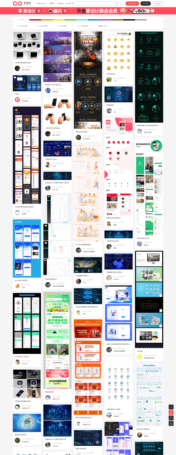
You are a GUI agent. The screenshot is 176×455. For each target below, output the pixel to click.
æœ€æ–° (52, 3)
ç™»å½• (158, 4)
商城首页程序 (49, 392)
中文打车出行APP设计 (22, 357)
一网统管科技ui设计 (112, 241)
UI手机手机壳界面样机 (52, 128)
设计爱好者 (60, 89)
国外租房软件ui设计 (143, 238)
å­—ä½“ (68, 3)
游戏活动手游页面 (82, 132)
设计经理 (120, 413)
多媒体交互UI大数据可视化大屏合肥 (57, 183)
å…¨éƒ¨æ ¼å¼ (43, 26)
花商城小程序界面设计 (113, 218)
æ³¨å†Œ (145, 4)
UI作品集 (140, 351)
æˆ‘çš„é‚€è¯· (132, 3)
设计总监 (29, 67)
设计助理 (120, 222)
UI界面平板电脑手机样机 (23, 63)
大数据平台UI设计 (51, 159)
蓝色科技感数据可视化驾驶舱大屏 (87, 307)
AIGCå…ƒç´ (102, 26)
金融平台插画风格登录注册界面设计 (118, 344)
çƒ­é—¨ (44, 3)
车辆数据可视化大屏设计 (114, 272)
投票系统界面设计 (51, 279)
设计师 (28, 98)
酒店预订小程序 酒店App (53, 85)
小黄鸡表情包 (110, 74)
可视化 (17, 94)
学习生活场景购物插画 (83, 244)
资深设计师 (90, 136)
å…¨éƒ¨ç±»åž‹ (22, 26)
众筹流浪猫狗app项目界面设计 (24, 207)
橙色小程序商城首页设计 (84, 417)
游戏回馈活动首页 (20, 435)
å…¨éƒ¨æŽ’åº (63, 26)
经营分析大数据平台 (143, 429)
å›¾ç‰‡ (61, 3)
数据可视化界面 (81, 449)
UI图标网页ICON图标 (113, 409)
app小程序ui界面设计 (21, 280)
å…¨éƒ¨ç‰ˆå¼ (84, 26)
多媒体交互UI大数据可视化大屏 (55, 439)
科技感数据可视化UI (82, 276)
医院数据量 (110, 105)
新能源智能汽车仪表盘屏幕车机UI (148, 125)
